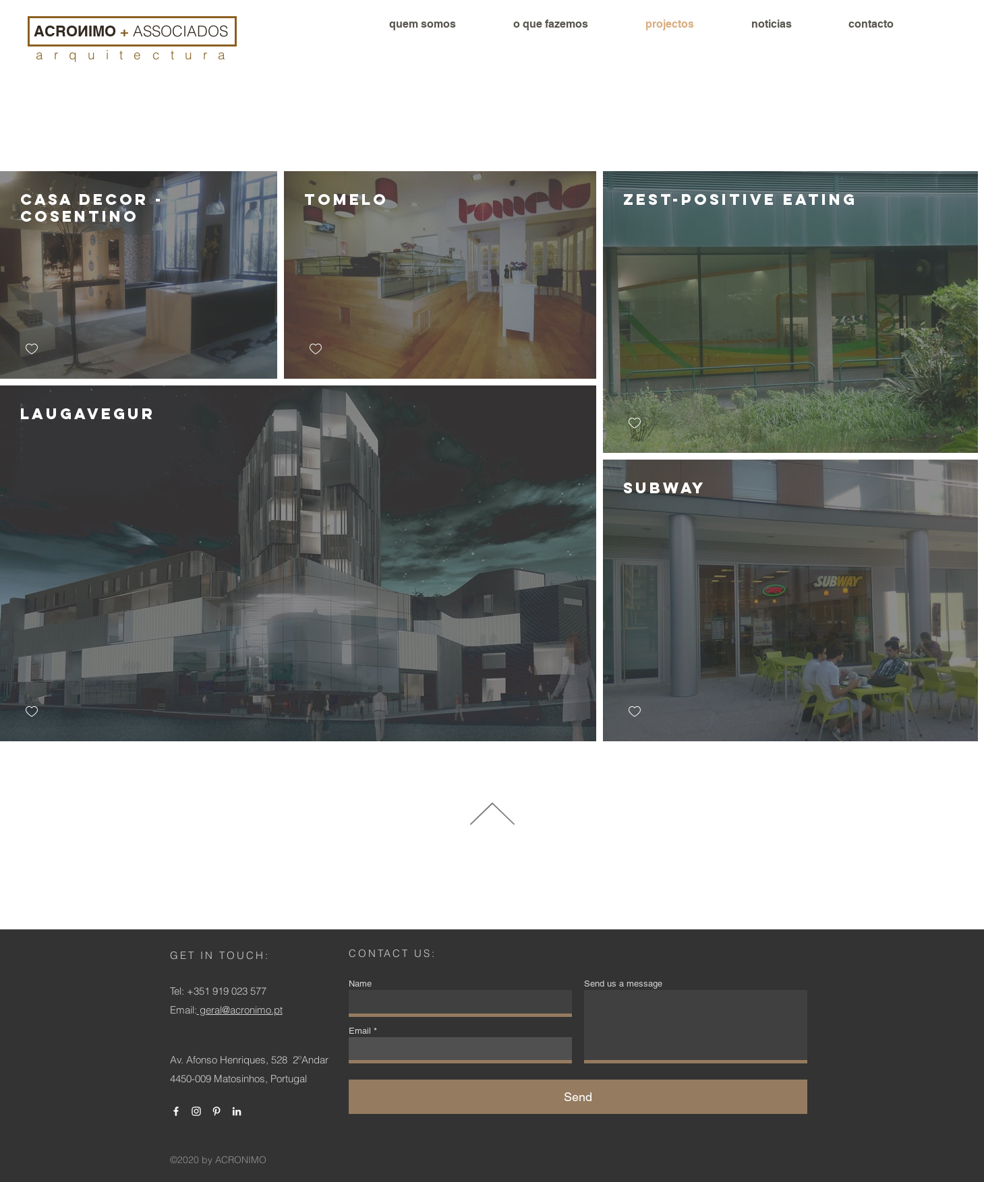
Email (360, 1030)
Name (360, 983)
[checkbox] (31, 349)
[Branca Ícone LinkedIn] (237, 1111)
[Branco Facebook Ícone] (176, 1111)
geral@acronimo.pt (240, 1009)
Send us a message (623, 983)
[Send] (578, 1097)
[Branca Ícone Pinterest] (216, 1111)
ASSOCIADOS (180, 31)
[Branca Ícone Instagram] (196, 1111)
